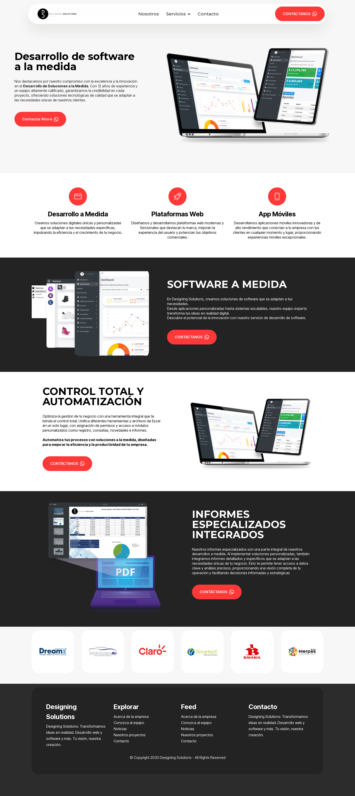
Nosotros (148, 14)
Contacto (208, 14)
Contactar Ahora (40, 119)
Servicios (176, 14)
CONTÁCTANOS (300, 14)
